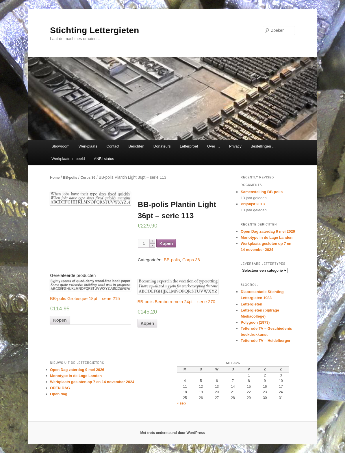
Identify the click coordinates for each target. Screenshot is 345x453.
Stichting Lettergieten (94, 30)
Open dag (58, 394)
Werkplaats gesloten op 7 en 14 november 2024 (92, 382)
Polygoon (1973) (255, 322)
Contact (112, 146)
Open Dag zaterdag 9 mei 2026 (268, 231)
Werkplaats (88, 146)
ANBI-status (104, 158)
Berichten (136, 146)
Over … (213, 146)
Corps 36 (88, 178)
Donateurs (162, 146)
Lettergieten (251, 304)
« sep (181, 403)
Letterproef (189, 146)
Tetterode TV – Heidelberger (265, 340)
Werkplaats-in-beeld (68, 158)
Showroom (60, 146)
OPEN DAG (60, 388)
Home (55, 178)
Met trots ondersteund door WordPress (172, 433)
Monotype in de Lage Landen (266, 237)
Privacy (235, 146)
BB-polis (70, 178)
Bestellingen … (263, 146)
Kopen (166, 243)
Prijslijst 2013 (253, 204)
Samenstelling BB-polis (262, 192)
